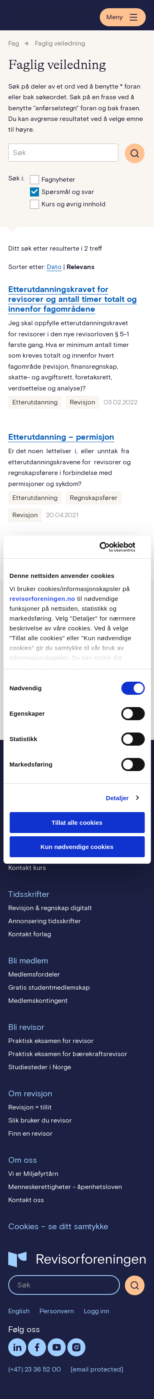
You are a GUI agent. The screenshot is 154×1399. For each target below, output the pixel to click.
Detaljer (117, 797)
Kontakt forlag (29, 934)
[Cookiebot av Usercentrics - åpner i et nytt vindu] (110, 547)
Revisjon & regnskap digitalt (50, 908)
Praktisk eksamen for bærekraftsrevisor (67, 1054)
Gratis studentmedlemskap (49, 987)
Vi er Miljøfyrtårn (33, 1174)
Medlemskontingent (38, 1000)
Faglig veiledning (60, 43)
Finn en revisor (30, 1133)
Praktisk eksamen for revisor (51, 1041)
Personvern (56, 1311)
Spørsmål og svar (62, 191)
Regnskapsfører (93, 498)
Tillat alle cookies (77, 822)
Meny (122, 17)
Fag (13, 43)
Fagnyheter (52, 178)
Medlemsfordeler (34, 974)
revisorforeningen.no (42, 598)
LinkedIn (17, 1347)
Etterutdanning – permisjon (61, 437)
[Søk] (135, 1285)
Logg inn (96, 1311)
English (19, 1311)
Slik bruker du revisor (40, 1120)
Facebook (37, 1347)
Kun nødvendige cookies (77, 846)
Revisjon (82, 402)
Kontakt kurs (27, 868)
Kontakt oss (26, 1200)
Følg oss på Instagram (76, 1347)
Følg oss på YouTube (57, 1347)
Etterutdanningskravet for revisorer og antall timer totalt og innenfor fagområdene (72, 299)
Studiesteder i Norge (39, 1067)
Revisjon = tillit (30, 1107)
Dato (54, 267)
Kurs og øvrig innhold (68, 203)
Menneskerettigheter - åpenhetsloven (65, 1187)
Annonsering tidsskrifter (44, 921)
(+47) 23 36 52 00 (34, 1369)
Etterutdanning (34, 402)
